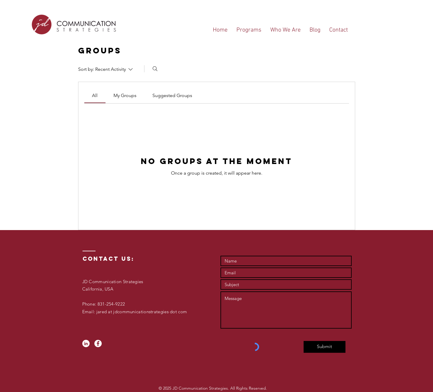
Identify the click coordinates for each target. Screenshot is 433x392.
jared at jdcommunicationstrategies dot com (141, 311)
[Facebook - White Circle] (98, 343)
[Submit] (324, 347)
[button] (249, 30)
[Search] (155, 68)
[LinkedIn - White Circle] (86, 343)
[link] (95, 95)
